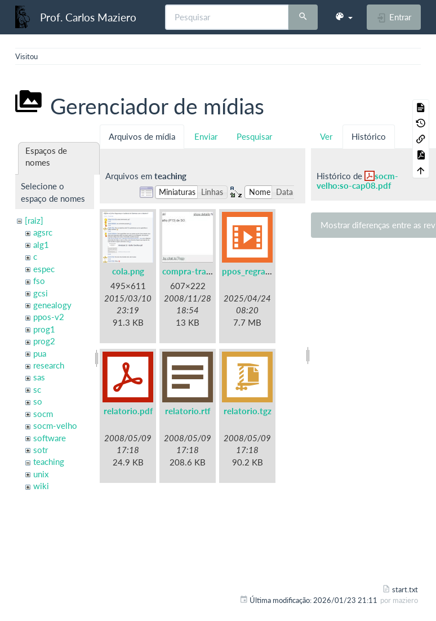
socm (43, 414)
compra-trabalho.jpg (202, 271)
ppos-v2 (48, 317)
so (37, 401)
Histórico (369, 136)
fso (39, 281)
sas (39, 377)
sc (37, 389)
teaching (48, 461)
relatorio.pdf (128, 411)
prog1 (44, 329)
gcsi (40, 293)
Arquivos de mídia (142, 136)
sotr (40, 450)
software (49, 438)
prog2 (44, 341)
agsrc (42, 232)
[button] (343, 17)
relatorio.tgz (248, 411)
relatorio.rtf (188, 411)
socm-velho (55, 425)
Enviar (205, 136)
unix (40, 474)
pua (39, 353)
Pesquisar (254, 136)
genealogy (52, 305)
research (48, 365)
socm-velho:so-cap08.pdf (357, 180)
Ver (326, 136)
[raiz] (34, 220)
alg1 (41, 244)
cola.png (128, 271)
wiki (41, 486)
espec (44, 269)
